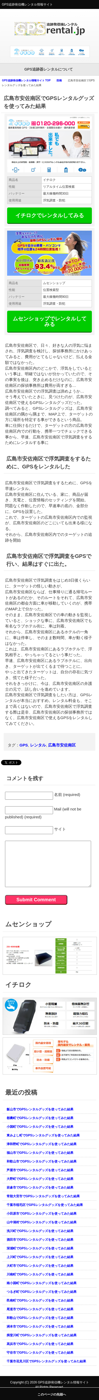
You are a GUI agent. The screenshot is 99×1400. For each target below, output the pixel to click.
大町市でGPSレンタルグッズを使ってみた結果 (40, 1266)
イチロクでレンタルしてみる (49, 215)
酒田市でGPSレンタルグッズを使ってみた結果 (40, 1239)
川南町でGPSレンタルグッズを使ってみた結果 (40, 1274)
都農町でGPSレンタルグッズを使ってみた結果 (40, 1118)
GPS (24, 745)
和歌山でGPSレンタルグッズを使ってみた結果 (40, 1318)
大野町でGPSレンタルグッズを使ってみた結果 (40, 1179)
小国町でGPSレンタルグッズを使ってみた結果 (40, 1127)
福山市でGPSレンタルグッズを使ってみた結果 (40, 1153)
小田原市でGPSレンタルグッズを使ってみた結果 (42, 1213)
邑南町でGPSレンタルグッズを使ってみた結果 (40, 1300)
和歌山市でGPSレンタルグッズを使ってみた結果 (42, 1161)
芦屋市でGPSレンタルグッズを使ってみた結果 (40, 1170)
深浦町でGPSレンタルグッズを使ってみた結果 (40, 1248)
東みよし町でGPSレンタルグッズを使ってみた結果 (43, 1135)
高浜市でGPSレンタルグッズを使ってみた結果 (40, 1344)
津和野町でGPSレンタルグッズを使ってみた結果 (42, 1144)
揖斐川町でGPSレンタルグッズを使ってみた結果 (42, 1335)
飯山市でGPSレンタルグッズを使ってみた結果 (40, 1109)
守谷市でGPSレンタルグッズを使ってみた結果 (40, 1352)
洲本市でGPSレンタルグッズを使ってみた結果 (40, 1326)
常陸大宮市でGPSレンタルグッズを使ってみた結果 (43, 1196)
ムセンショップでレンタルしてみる (50, 321)
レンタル (38, 745)
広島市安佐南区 (62, 745)
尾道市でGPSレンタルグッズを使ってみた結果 (40, 1309)
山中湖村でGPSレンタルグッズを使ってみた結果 (42, 1222)
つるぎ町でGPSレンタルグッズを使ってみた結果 (42, 1292)
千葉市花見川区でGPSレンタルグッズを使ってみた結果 (46, 1361)
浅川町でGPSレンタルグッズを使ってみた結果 (40, 1231)
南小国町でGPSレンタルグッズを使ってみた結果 (42, 1283)
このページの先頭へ (51, 1394)
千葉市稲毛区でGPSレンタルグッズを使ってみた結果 (45, 1205)
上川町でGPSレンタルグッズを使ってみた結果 (40, 1257)
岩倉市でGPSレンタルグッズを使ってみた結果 (40, 1187)
